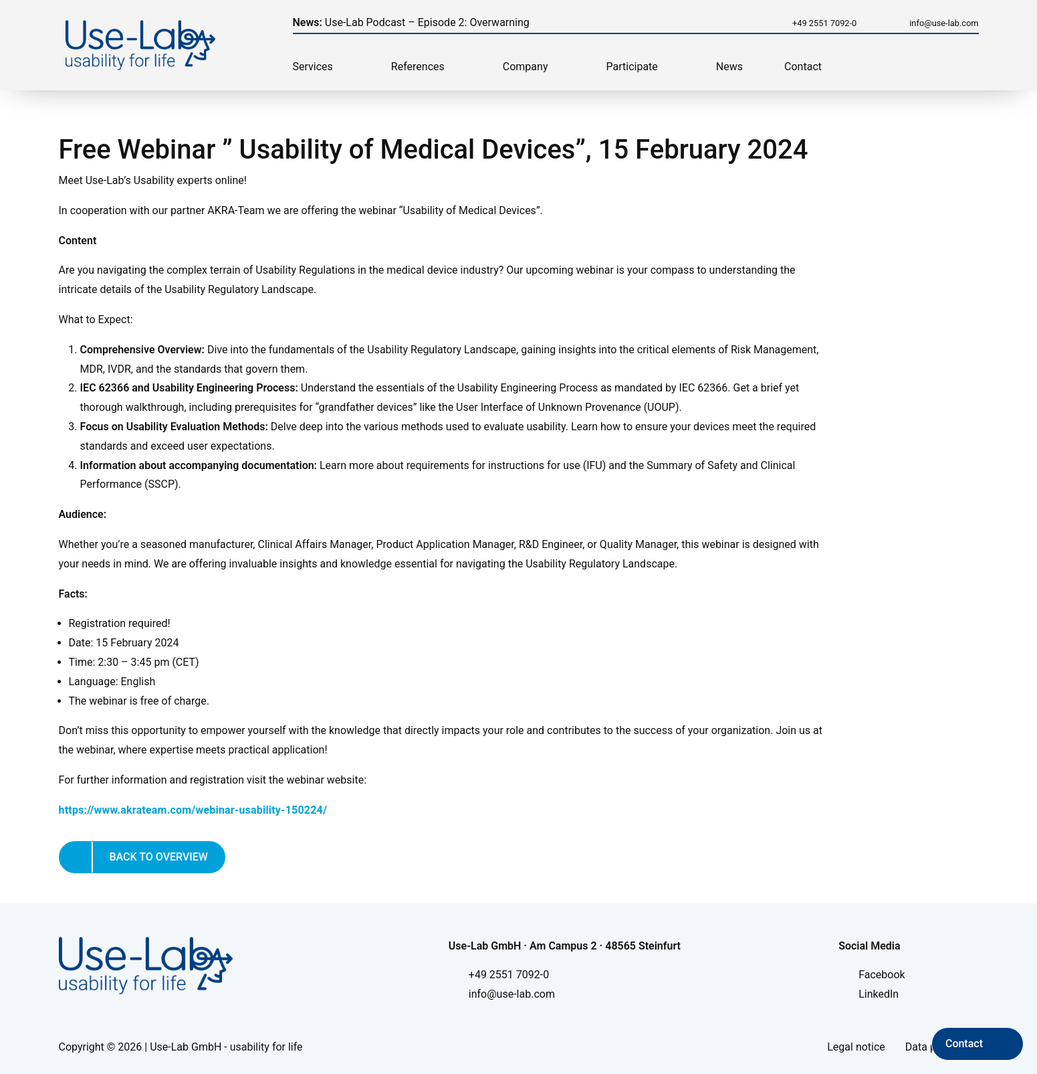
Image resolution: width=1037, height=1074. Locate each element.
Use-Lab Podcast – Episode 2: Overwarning (411, 22)
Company (525, 66)
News (729, 66)
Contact (803, 66)
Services (313, 66)
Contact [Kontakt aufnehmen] (964, 1043)
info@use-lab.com (943, 23)
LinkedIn (878, 994)
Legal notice (856, 1047)
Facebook (881, 974)
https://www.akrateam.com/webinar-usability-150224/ (193, 810)
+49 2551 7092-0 (824, 23)
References (418, 66)
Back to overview (159, 857)
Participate (632, 66)
